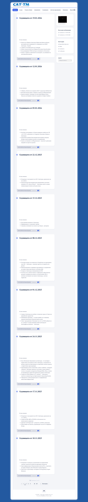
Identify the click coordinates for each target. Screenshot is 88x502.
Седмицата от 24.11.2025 (31, 336)
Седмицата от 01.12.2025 (31, 289)
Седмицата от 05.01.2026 (31, 108)
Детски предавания (55, 10)
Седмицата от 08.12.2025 (31, 238)
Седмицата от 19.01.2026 (31, 18)
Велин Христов (27, 58)
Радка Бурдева (27, 100)
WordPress (43, 495)
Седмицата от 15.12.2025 (31, 198)
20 (36, 483)
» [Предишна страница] (21, 483)
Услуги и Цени (28, 10)
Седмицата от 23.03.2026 (64, 34)
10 (34, 483)
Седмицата (45, 10)
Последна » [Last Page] (45, 483)
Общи (60, 46)
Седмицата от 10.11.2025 (31, 438)
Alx (50, 495)
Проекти (72, 10)
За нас (20, 10)
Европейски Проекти (63, 44)
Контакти (65, 10)
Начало (15, 10)
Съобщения (62, 51)
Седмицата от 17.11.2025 (30, 391)
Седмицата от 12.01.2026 (31, 66)
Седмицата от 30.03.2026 (64, 32)
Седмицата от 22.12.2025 (31, 154)
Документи (37, 10)
